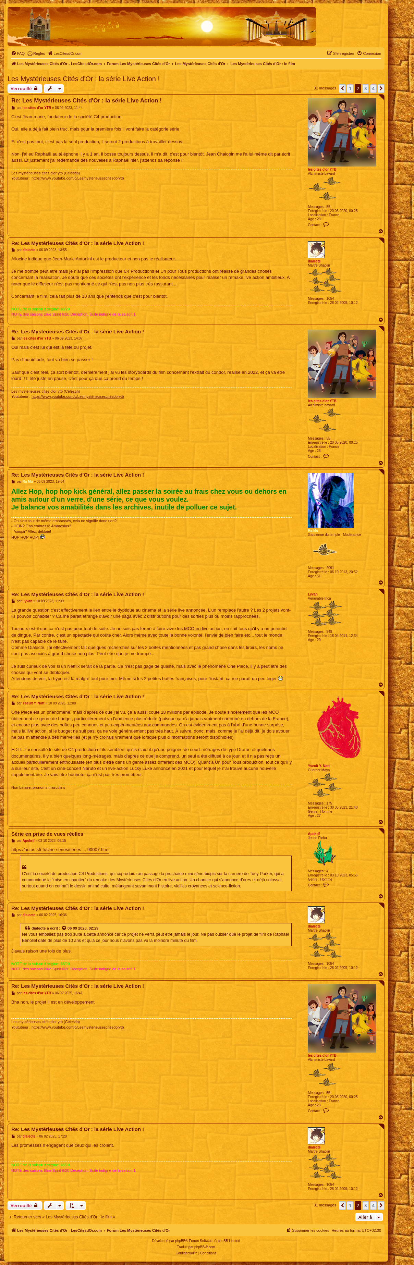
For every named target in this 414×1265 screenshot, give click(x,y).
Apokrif (314, 834)
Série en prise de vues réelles (47, 834)
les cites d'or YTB (322, 169)
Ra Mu (313, 530)
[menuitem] (18, 53)
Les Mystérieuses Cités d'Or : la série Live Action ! (84, 79)
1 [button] (350, 88)
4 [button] (373, 88)
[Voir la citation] (64, 928)
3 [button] (365, 88)
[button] (342, 88)
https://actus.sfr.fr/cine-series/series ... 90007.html (60, 849)
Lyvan (313, 594)
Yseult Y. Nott (319, 766)
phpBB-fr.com (204, 1247)
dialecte (314, 261)
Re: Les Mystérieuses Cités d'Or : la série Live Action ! (86, 100)
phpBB (180, 1241)
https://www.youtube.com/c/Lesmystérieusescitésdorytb (78, 178)
